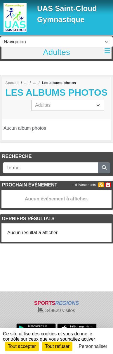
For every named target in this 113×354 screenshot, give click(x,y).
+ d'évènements (84, 184)
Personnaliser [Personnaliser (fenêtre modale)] (93, 346)
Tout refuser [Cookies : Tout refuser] (57, 346)
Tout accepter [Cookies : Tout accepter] (22, 346)
